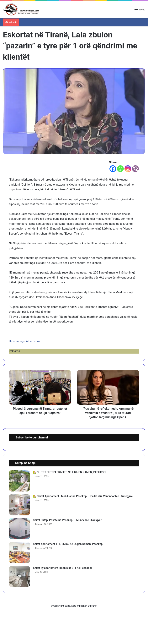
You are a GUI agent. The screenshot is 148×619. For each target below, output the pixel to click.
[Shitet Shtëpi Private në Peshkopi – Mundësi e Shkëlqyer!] (19, 528)
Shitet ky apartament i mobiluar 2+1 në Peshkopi (62, 567)
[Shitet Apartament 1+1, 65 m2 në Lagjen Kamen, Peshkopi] (19, 552)
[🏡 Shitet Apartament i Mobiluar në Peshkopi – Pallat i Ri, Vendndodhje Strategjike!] (19, 504)
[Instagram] (127, 168)
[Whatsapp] (120, 168)
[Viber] (135, 168)
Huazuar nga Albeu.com (24, 341)
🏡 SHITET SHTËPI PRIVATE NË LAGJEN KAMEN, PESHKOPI (69, 472)
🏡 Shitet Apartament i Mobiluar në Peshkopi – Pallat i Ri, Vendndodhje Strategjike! (83, 496)
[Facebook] (112, 168)
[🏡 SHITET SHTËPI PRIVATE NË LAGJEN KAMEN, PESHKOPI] (19, 480)
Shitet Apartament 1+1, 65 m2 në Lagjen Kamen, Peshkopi (68, 544)
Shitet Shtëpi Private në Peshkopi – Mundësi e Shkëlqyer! (67, 520)
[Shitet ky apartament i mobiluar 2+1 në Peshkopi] (19, 576)
